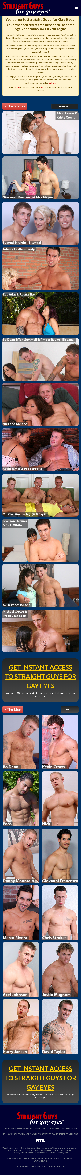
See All (69, 709)
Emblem (52, 83)
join (42, 87)
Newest (64, 106)
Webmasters (14, 1158)
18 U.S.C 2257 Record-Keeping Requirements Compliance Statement (40, 1134)
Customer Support (34, 1158)
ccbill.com (41, 1153)
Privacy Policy (55, 1158)
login (17, 87)
